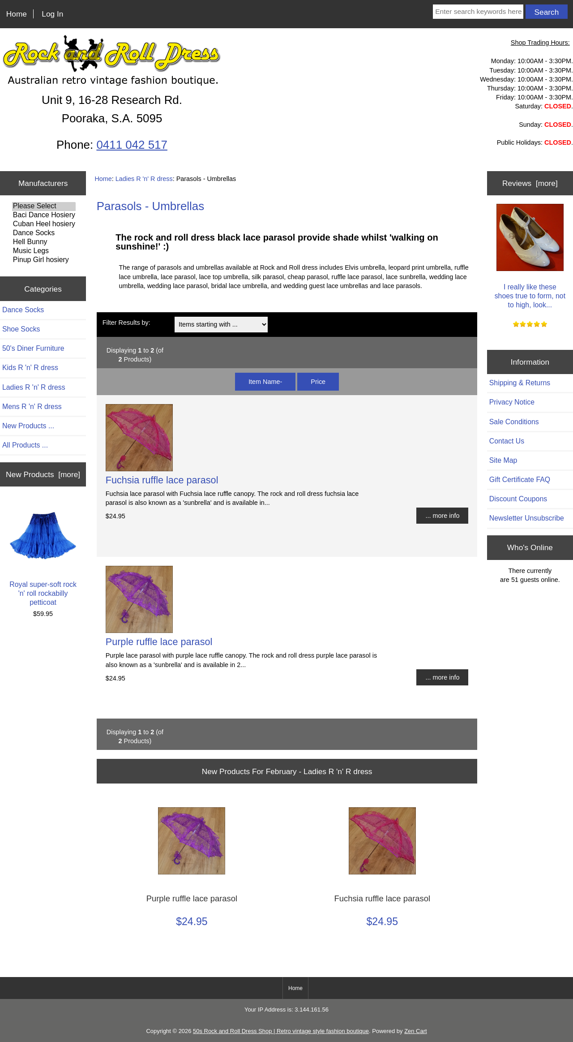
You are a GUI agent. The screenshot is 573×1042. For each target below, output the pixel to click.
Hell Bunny (44, 242)
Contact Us (506, 441)
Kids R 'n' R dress (30, 367)
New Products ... (28, 426)
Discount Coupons (518, 499)
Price (318, 381)
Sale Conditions (514, 422)
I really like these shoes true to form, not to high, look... (530, 256)
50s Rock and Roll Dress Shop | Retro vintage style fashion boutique (281, 1031)
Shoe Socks (21, 329)
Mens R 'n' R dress (32, 406)
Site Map (503, 460)
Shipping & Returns (519, 383)
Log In (52, 13)
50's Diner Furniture (33, 348)
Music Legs (44, 251)
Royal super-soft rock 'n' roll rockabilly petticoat (43, 554)
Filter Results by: (126, 322)
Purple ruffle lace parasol (159, 641)
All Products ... (25, 445)
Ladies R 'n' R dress (144, 178)
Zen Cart (415, 1031)
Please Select (44, 206)
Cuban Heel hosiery (44, 224)
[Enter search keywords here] (478, 11)
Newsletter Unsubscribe (526, 518)
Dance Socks (44, 233)
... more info (442, 515)
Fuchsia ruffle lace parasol (162, 480)
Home (16, 13)
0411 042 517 (131, 144)
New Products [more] (43, 474)
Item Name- (265, 381)
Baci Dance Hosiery (44, 215)
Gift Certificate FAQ (519, 479)
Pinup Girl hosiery (44, 260)
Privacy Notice (512, 402)
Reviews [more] (530, 183)
